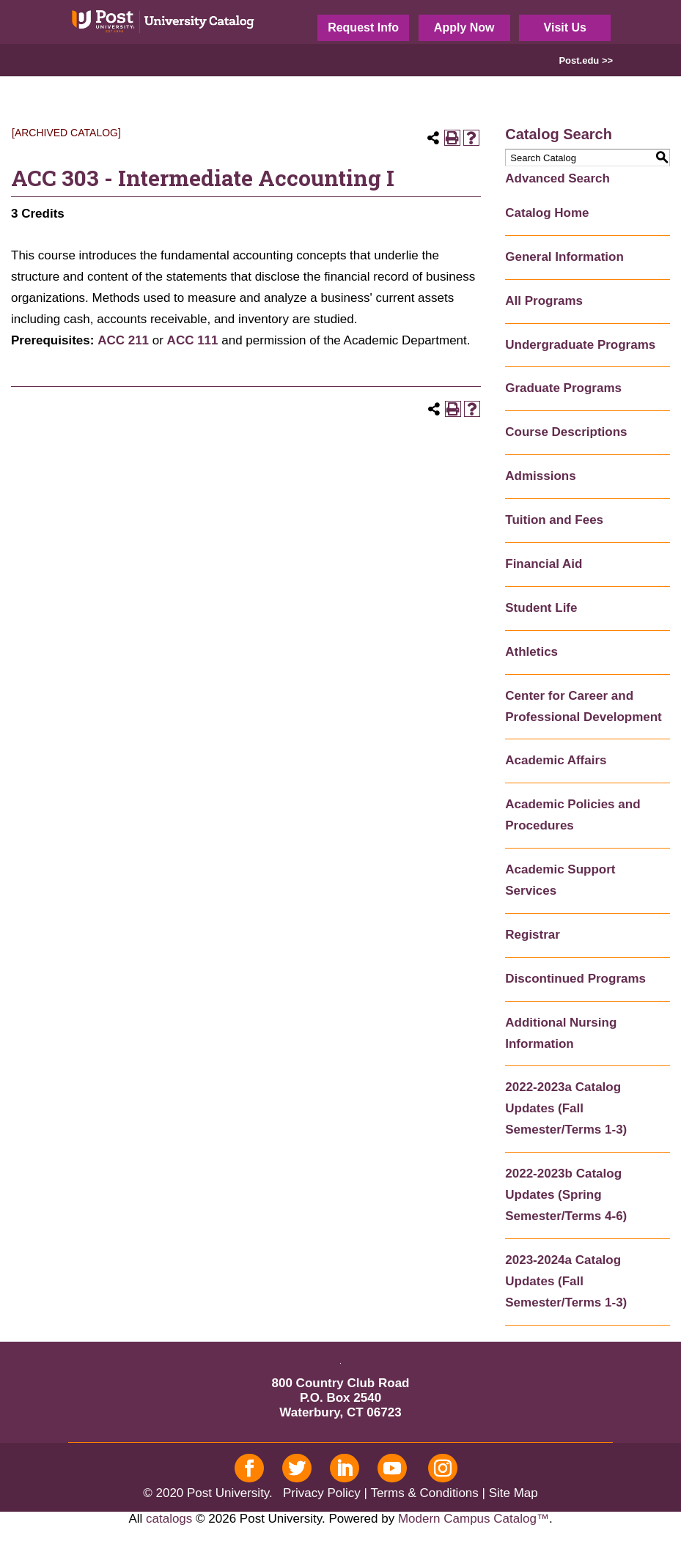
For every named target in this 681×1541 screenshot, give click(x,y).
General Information (564, 257)
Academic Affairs (555, 760)
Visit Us (565, 27)
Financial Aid (543, 564)
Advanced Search (557, 178)
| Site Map (510, 1493)
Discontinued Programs (575, 979)
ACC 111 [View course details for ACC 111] (192, 340)
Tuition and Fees (554, 520)
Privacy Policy (322, 1493)
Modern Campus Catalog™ (473, 1519)
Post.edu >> (586, 60)
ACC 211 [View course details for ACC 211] (123, 340)
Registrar (532, 935)
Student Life (541, 608)
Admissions (540, 476)
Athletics (531, 652)
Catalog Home (547, 213)
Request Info (363, 27)
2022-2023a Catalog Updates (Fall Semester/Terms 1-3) (566, 1108)
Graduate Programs (563, 388)
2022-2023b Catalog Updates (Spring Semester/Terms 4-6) (566, 1195)
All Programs (544, 301)
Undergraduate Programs (580, 345)
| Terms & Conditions (421, 1493)
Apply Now (464, 27)
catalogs (169, 1519)
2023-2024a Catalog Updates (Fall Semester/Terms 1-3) (566, 1281)
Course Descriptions (566, 432)
